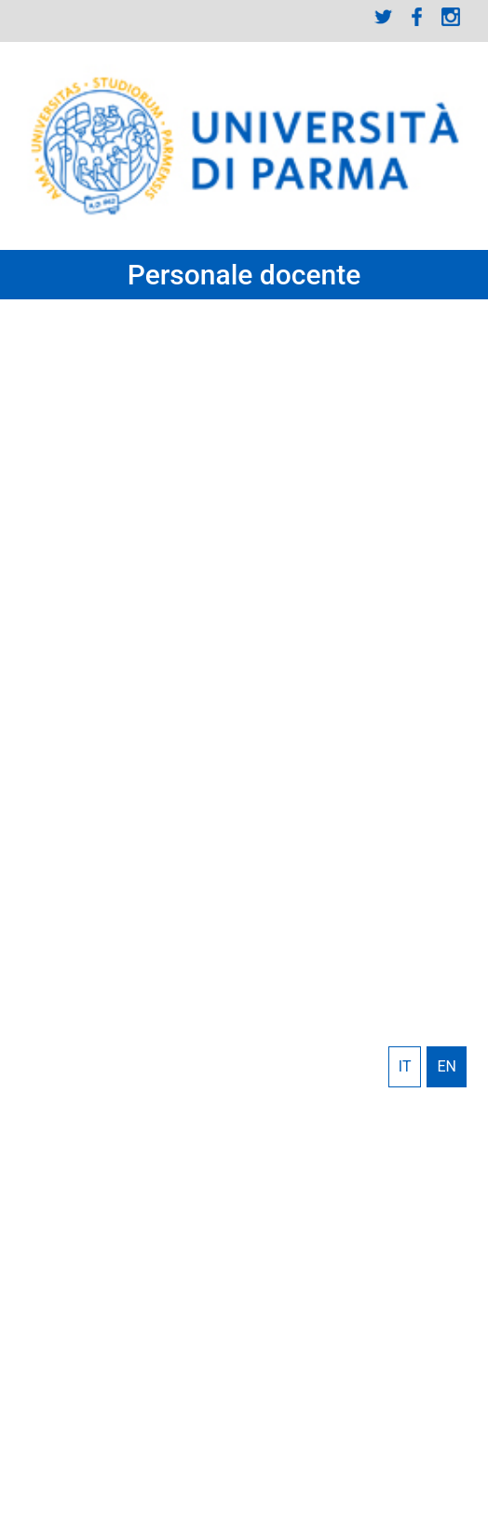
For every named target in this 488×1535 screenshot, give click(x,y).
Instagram (450, 17)
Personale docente (244, 274)
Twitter (383, 17)
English (447, 1066)
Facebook (417, 17)
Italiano (405, 1066)
